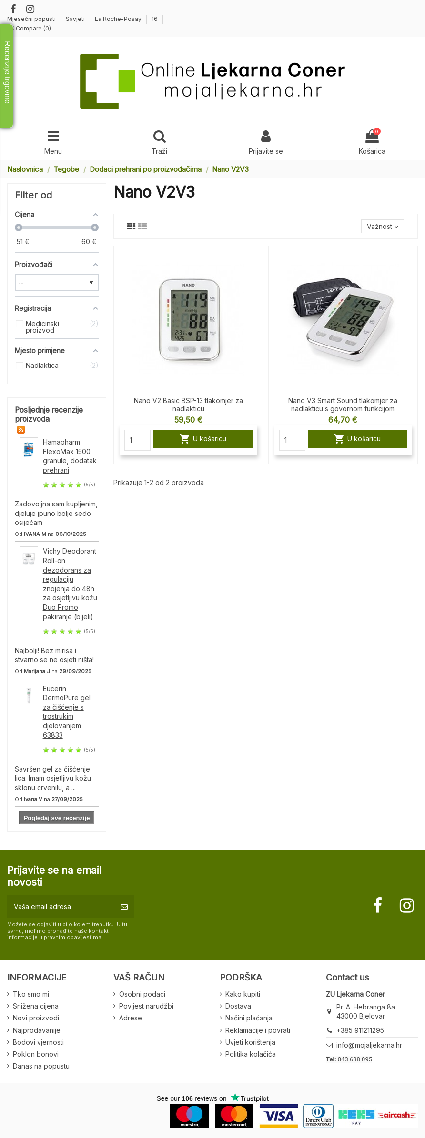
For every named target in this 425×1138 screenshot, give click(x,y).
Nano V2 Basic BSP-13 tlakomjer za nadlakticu (188, 404)
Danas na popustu (41, 1066)
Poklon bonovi (36, 1054)
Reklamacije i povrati (257, 1030)
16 (155, 18)
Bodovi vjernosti (38, 1042)
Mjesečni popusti (32, 18)
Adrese (130, 1018)
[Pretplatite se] (124, 906)
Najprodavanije (37, 1030)
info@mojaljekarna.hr (369, 1045)
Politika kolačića (250, 1054)
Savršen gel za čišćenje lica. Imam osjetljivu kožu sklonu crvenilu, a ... (53, 778)
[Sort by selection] (382, 226)
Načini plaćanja (249, 1018)
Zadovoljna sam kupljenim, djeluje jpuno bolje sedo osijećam (56, 513)
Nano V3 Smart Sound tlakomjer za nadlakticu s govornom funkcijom (342, 404)
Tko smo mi (31, 994)
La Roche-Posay (119, 18)
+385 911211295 (360, 1030)
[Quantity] (137, 440)
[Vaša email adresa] (60, 906)
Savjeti (76, 18)
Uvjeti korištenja (250, 1042)
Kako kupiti (242, 994)
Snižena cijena (36, 1006)
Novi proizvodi (36, 1018)
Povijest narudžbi (146, 1006)
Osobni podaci (142, 994)
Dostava (238, 1006)
